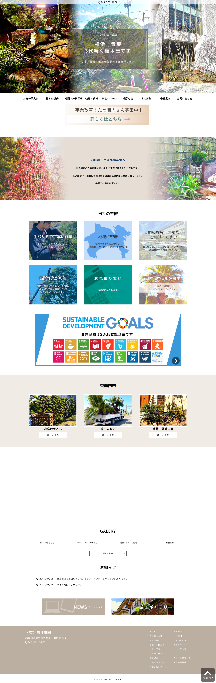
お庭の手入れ (31, 98)
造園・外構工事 (74, 98)
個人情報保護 (180, 662)
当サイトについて (182, 658)
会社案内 (165, 98)
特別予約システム (158, 667)
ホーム (153, 631)
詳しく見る (53, 435)
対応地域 (128, 98)
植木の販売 (52, 98)
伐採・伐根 (91, 98)
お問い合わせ (184, 98)
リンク (177, 653)
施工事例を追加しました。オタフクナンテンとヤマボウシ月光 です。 (92, 579)
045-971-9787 (109, 2)
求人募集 (146, 98)
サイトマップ (180, 649)
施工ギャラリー (181, 645)
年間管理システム (158, 662)
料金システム (109, 98)
